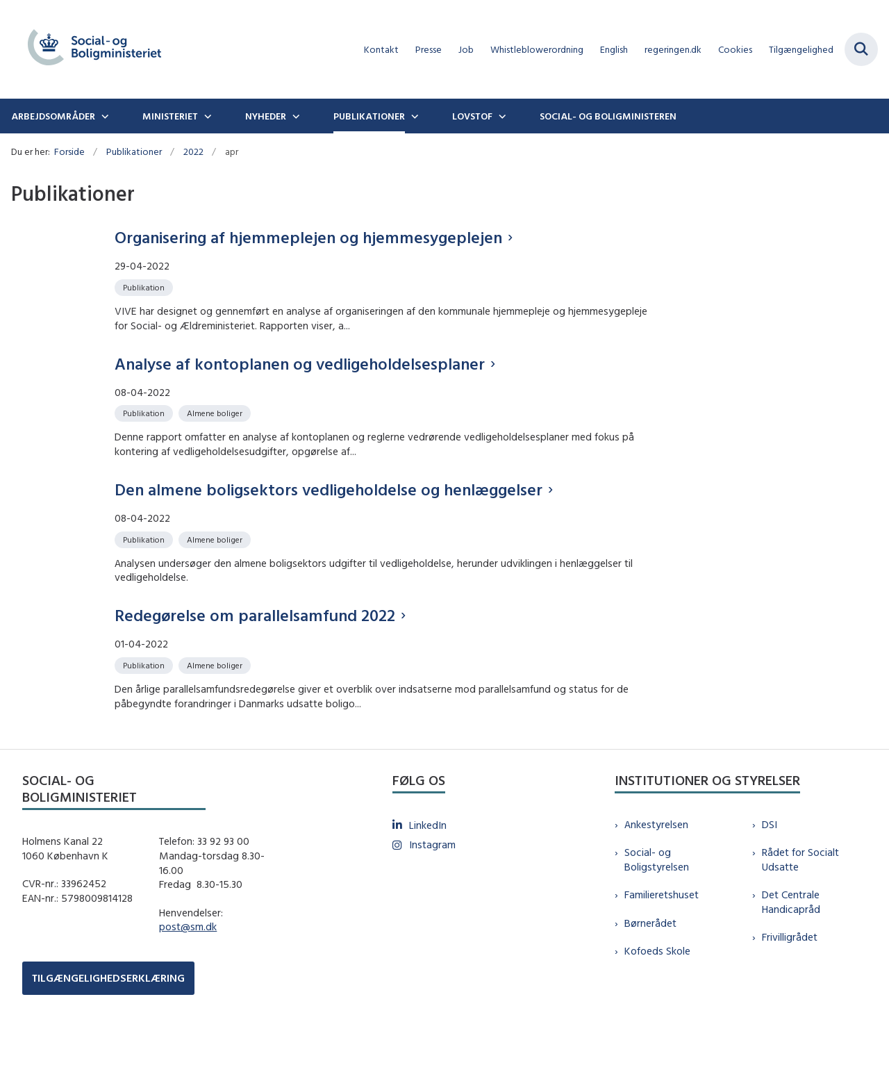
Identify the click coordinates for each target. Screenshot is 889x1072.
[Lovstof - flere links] (500, 116)
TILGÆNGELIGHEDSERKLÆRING (108, 1019)
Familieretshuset (661, 936)
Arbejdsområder (53, 116)
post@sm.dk (188, 968)
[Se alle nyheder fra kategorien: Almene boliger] (216, 412)
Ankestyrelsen (656, 865)
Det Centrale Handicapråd (791, 943)
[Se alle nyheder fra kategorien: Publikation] (145, 286)
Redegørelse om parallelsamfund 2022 (255, 642)
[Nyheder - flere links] (294, 116)
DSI (769, 865)
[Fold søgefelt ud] (861, 49)
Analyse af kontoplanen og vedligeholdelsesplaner (300, 363)
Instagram (432, 886)
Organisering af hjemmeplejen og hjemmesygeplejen (308, 236)
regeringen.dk (673, 49)
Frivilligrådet (789, 978)
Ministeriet (170, 116)
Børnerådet (650, 964)
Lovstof (472, 116)
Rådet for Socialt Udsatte (800, 901)
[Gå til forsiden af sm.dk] (89, 49)
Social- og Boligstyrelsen (656, 901)
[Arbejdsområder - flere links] (103, 116)
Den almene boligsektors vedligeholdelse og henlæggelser (328, 502)
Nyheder (265, 116)
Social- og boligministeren (608, 116)
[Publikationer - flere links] (413, 116)
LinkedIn (428, 866)
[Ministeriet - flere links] (206, 116)
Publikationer (369, 116)
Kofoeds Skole (657, 991)
